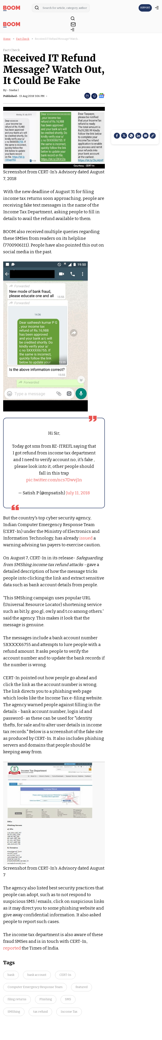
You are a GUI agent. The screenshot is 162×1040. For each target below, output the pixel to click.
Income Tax (69, 1011)
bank (11, 975)
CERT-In (65, 975)
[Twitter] (124, 136)
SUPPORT (145, 8)
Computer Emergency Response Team (35, 987)
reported (12, 948)
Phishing (45, 999)
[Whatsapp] (131, 136)
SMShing (14, 1011)
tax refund (40, 1011)
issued (86, 538)
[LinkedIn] (138, 136)
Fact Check (22, 38)
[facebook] (117, 136)
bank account (36, 975)
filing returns (17, 999)
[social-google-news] (101, 95)
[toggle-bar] (72, 30)
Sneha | (14, 90)
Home (7, 38)
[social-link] (153, 136)
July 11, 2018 (78, 492)
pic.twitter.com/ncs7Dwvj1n (54, 479)
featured (82, 987)
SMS (68, 999)
